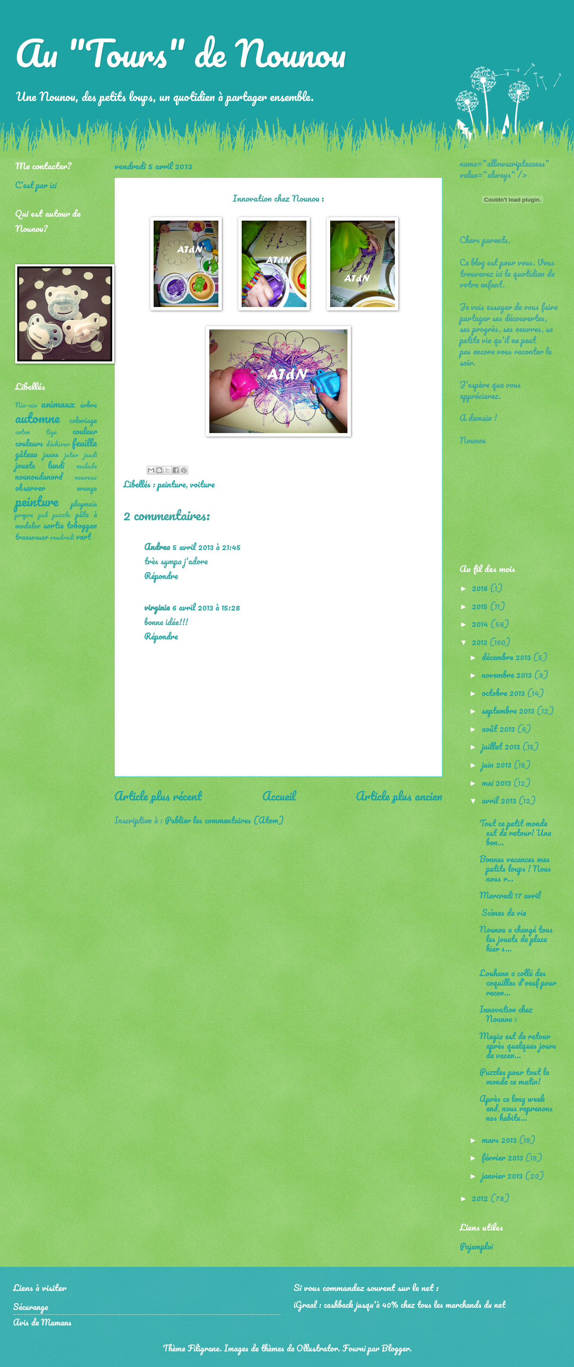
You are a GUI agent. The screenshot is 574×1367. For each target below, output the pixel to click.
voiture (202, 484)
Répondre (161, 575)
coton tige (36, 431)
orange (86, 487)
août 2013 (499, 728)
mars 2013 (500, 1139)
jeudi (90, 454)
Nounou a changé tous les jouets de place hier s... (516, 938)
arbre (88, 404)
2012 (481, 1198)
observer (30, 487)
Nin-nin (26, 405)
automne (37, 418)
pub (43, 514)
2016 (481, 588)
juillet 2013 (502, 746)
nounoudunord (39, 476)
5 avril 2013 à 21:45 (207, 547)
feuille (84, 442)
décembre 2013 (507, 657)
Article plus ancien (399, 796)
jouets (25, 465)
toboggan (81, 525)
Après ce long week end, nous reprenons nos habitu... (516, 1108)
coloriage (83, 420)
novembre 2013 (508, 674)
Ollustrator (317, 1348)
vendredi (62, 537)
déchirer (58, 443)
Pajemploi (476, 1246)
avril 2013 (500, 800)
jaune (51, 454)
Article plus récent (158, 796)
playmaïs (84, 503)
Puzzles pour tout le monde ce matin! (514, 1076)
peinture (172, 484)
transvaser (31, 536)
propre (24, 514)
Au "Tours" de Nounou (180, 52)
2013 (480, 642)
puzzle (61, 514)
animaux (58, 403)
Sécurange (30, 1306)
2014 (481, 623)
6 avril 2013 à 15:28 (206, 607)
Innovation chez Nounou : (506, 1013)
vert (83, 536)
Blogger (396, 1348)
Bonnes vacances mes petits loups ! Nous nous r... (515, 868)
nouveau (86, 477)
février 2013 (503, 1157)
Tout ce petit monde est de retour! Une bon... (515, 832)
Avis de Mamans (42, 1322)
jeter (71, 454)
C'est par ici (36, 185)
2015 (481, 606)
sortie (53, 525)
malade (86, 465)
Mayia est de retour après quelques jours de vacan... (517, 1045)
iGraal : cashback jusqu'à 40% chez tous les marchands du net (399, 1304)
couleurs (29, 443)
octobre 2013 (504, 692)
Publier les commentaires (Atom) (224, 820)
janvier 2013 (503, 1175)
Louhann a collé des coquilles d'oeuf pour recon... (517, 982)
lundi (56, 465)
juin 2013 (498, 764)
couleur (85, 431)
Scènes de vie (502, 912)
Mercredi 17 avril (510, 895)
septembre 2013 (509, 710)
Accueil (279, 796)
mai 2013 (497, 782)
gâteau (26, 454)
